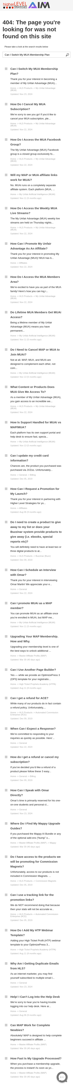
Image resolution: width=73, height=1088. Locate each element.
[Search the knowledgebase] (36, 54)
